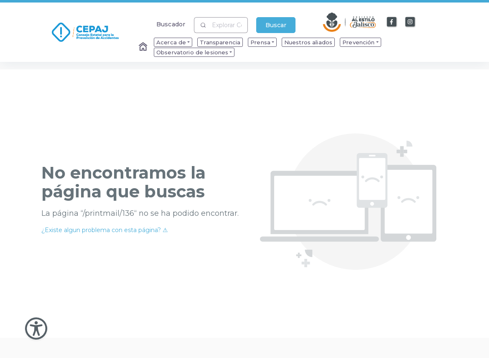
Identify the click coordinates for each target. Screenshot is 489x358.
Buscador (170, 24)
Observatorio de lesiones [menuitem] (192, 52)
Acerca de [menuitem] (171, 42)
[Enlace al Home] (144, 47)
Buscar (275, 25)
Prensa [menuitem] (260, 42)
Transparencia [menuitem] (220, 42)
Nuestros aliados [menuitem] (308, 42)
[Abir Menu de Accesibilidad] (36, 328)
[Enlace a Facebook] (392, 22)
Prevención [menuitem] (358, 42)
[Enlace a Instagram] (410, 22)
